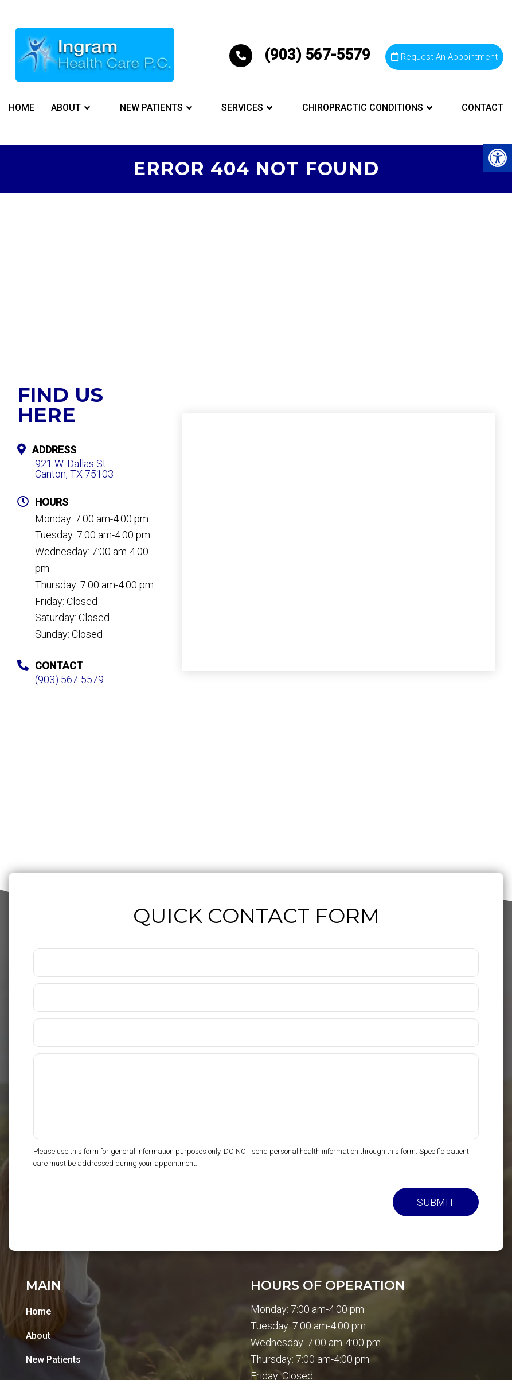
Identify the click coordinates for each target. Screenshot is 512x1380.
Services (242, 107)
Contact (482, 107)
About (66, 107)
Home (21, 107)
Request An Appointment (444, 57)
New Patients (151, 107)
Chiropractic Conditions (362, 107)
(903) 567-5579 (301, 54)
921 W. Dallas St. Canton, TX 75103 (74, 469)
